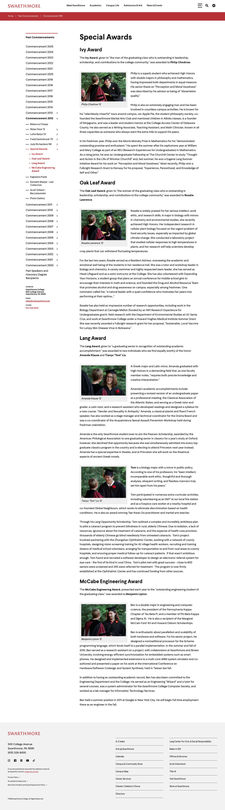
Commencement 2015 (39, 101)
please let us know (31, 772)
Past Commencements (40, 37)
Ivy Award (37, 154)
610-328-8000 (32, 308)
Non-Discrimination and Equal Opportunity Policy (27, 785)
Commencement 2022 (39, 63)
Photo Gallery (37, 198)
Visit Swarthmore (178, 779)
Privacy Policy (14, 777)
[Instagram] (9, 761)
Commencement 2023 (39, 57)
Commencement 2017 (39, 90)
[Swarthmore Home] (24, 734)
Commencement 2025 (39, 46)
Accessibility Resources (18, 781)
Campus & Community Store (129, 764)
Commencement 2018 (39, 85)
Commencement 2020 (39, 74)
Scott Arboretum (178, 764)
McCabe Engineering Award (43, 169)
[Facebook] (15, 761)
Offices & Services (178, 757)
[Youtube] (27, 761)
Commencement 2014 (39, 107)
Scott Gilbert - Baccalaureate (38, 192)
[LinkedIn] (21, 761)
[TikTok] (34, 761)
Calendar (120, 757)
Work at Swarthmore (179, 786)
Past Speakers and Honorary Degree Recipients (37, 274)
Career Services (123, 779)
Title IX (173, 772)
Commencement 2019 (39, 79)
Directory (120, 794)
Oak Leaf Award (41, 159)
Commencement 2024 (39, 52)
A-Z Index (120, 742)
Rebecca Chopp (39, 124)
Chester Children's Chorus (128, 786)
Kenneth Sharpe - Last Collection (42, 184)
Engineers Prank (38, 177)
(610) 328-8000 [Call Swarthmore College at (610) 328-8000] (17, 752)
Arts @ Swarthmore (125, 749)
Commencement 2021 (39, 68)
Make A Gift (175, 749)
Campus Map (122, 772)
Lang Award (38, 163)
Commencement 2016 (39, 96)
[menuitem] (76, 6)
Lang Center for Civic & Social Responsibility (190, 742)
